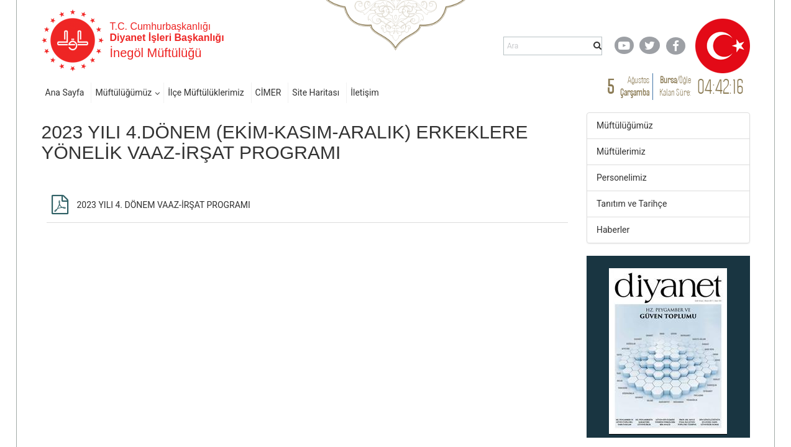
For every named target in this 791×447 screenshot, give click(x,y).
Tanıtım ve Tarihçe (632, 204)
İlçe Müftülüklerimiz (206, 92)
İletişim (364, 92)
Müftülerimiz (621, 151)
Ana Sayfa (65, 92)
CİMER (268, 92)
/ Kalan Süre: (675, 86)
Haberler (613, 230)
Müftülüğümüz (123, 92)
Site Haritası (315, 92)
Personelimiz (622, 178)
